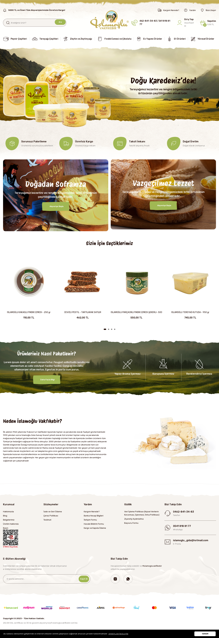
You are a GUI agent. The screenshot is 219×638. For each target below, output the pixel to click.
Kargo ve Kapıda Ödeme (95, 528)
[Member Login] (186, 23)
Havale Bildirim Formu (94, 524)
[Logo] (109, 20)
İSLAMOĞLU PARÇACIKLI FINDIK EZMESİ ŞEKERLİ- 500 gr (136, 312)
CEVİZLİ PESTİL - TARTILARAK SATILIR (82, 312)
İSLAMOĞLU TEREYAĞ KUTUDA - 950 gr (190, 312)
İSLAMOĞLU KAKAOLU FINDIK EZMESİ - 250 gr (28, 312)
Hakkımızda (8, 511)
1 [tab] (105, 329)
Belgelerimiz (8, 520)
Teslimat (47, 520)
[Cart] (208, 23)
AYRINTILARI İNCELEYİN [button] (118, 634)
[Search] (34, 23)
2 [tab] (108, 329)
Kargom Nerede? (92, 511)
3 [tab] (111, 329)
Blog (5, 516)
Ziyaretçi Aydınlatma (134, 519)
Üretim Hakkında (11, 524)
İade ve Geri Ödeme (52, 511)
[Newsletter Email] (46, 579)
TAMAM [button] (205, 634)
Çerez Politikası (50, 516)
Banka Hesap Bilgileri (93, 516)
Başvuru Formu (131, 523)
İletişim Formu (90, 520)
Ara (60, 22)
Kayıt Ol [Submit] (82, 579)
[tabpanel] (29, 290)
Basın (5, 528)
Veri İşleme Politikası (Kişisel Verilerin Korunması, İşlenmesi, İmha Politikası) (141, 513)
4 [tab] (114, 329)
